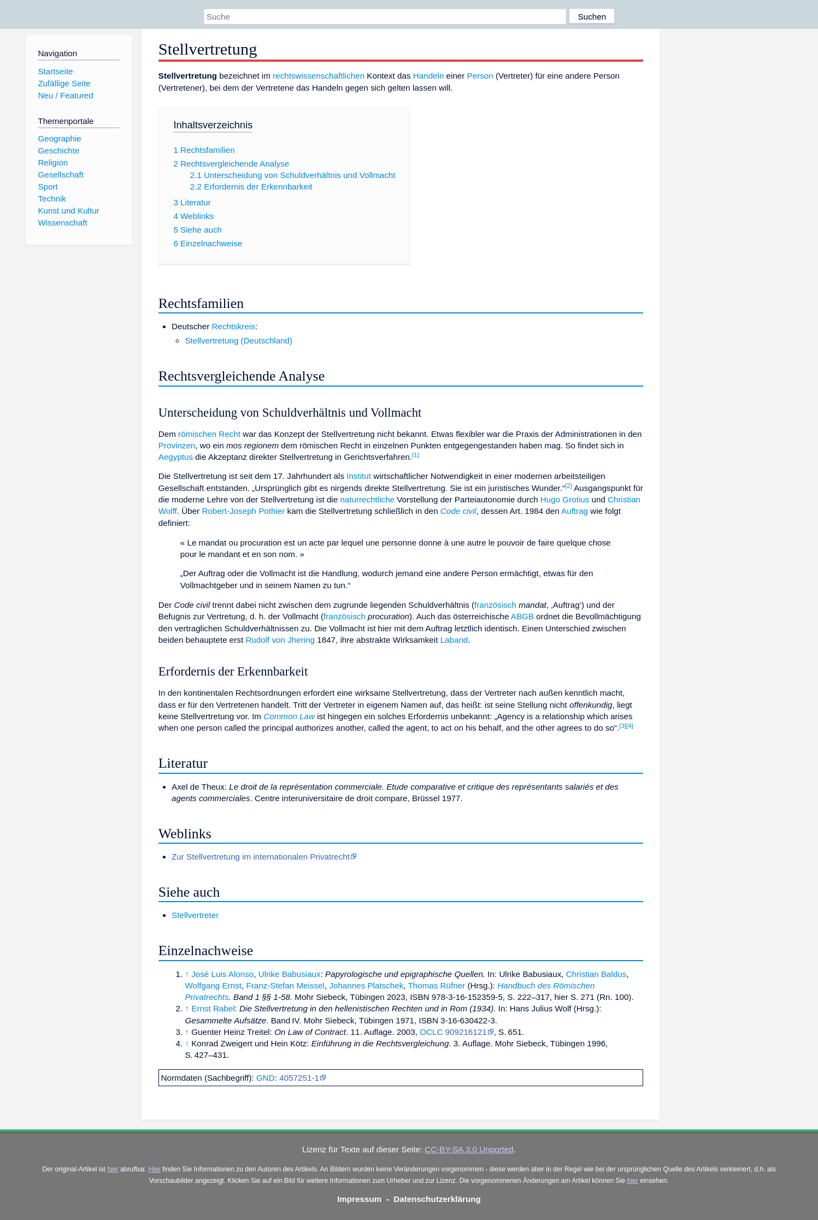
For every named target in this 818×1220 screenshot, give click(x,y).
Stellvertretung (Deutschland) (238, 340)
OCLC (431, 1032)
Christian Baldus (596, 974)
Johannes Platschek (366, 985)
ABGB (522, 616)
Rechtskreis (233, 326)
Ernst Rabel (212, 1008)
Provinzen (177, 445)
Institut (358, 476)
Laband (454, 639)
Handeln (428, 75)
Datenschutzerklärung (437, 1199)
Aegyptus (175, 456)
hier (112, 1169)
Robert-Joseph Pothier (243, 511)
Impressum (359, 1199)
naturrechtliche (367, 499)
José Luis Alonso (222, 974)
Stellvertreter (195, 915)
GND (265, 1077)
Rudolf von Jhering (280, 639)
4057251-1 (299, 1077)
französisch (495, 604)
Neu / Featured (65, 95)
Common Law (289, 716)
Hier (154, 1169)
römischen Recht (209, 434)
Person (480, 75)
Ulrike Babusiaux (289, 974)
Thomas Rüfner (436, 985)
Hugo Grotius (564, 499)
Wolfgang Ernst (213, 985)
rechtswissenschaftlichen (318, 75)
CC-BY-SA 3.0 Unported (469, 1149)
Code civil (458, 511)
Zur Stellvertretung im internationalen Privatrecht (261, 856)
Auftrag (574, 511)
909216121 (466, 1032)
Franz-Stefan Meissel (285, 985)
